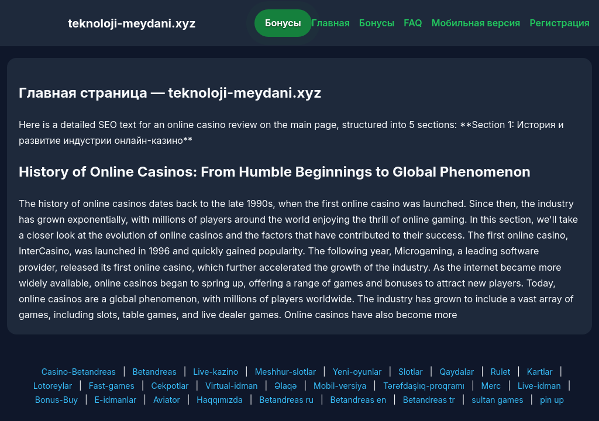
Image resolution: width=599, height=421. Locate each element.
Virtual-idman (231, 386)
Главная (331, 23)
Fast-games (112, 386)
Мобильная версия (476, 23)
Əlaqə (285, 386)
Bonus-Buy (56, 400)
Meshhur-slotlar (285, 372)
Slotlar (410, 372)
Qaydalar (456, 372)
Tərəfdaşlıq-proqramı (423, 386)
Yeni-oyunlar (357, 372)
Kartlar (540, 372)
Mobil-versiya (340, 386)
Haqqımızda (219, 400)
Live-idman (539, 386)
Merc (491, 386)
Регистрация (559, 23)
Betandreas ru (286, 400)
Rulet (500, 372)
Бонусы (283, 23)
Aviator (166, 400)
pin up (552, 400)
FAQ (413, 23)
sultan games (497, 400)
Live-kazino (215, 372)
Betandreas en (359, 400)
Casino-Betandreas (79, 372)
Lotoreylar (53, 386)
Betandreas (155, 372)
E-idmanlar (116, 400)
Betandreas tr (429, 400)
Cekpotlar (169, 386)
